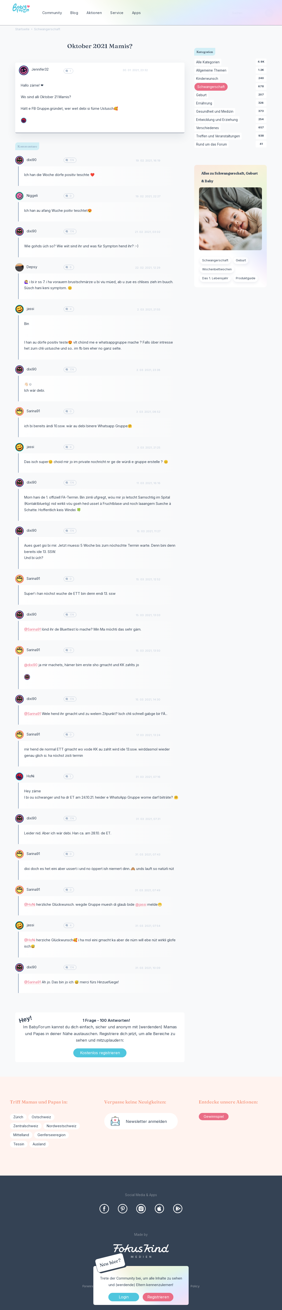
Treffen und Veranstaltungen (219, 136)
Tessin (18, 1144)
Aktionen (94, 13)
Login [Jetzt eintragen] (124, 1297)
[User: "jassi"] (19, 309)
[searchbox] (250, 13)
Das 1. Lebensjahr (215, 278)
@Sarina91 (32, 629)
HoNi (30, 776)
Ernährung (205, 103)
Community (52, 13)
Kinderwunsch (208, 79)
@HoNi (29, 904)
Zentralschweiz (25, 1126)
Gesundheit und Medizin (215, 112)
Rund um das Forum (212, 144)
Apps (136, 13)
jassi (30, 309)
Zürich (18, 1117)
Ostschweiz (41, 1117)
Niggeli (32, 195)
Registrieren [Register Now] (158, 1297)
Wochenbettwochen (217, 269)
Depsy (32, 267)
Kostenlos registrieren (100, 1052)
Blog (74, 13)
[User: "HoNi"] (24, 120)
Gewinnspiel (214, 1116)
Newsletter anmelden (146, 1121)
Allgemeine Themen (212, 70)
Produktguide (245, 278)
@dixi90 (30, 665)
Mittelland (21, 1135)
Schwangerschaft (212, 87)
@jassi (140, 904)
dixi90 (32, 160)
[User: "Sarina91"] (19, 411)
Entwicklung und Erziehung (217, 120)
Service (117, 13)
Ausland (39, 1144)
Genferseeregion (51, 1135)
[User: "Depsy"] (19, 267)
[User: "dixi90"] (19, 160)
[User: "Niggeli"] (19, 196)
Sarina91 (33, 411)
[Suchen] (269, 13)
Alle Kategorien (208, 62)
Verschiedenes (208, 128)
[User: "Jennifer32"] (24, 70)
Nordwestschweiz (61, 1126)
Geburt (202, 95)
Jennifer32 (40, 69)
